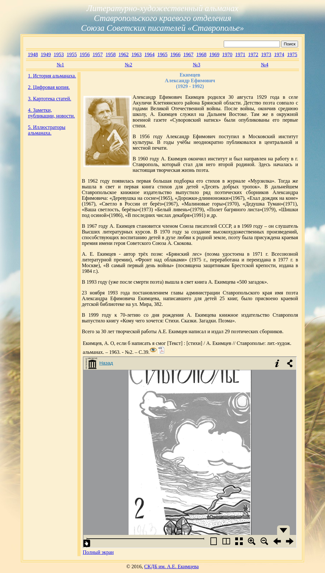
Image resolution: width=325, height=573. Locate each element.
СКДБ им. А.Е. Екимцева (171, 566)
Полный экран (98, 552)
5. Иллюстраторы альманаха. (46, 130)
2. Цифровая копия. (49, 87)
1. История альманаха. (52, 75)
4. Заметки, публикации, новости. (51, 112)
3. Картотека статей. (49, 98)
